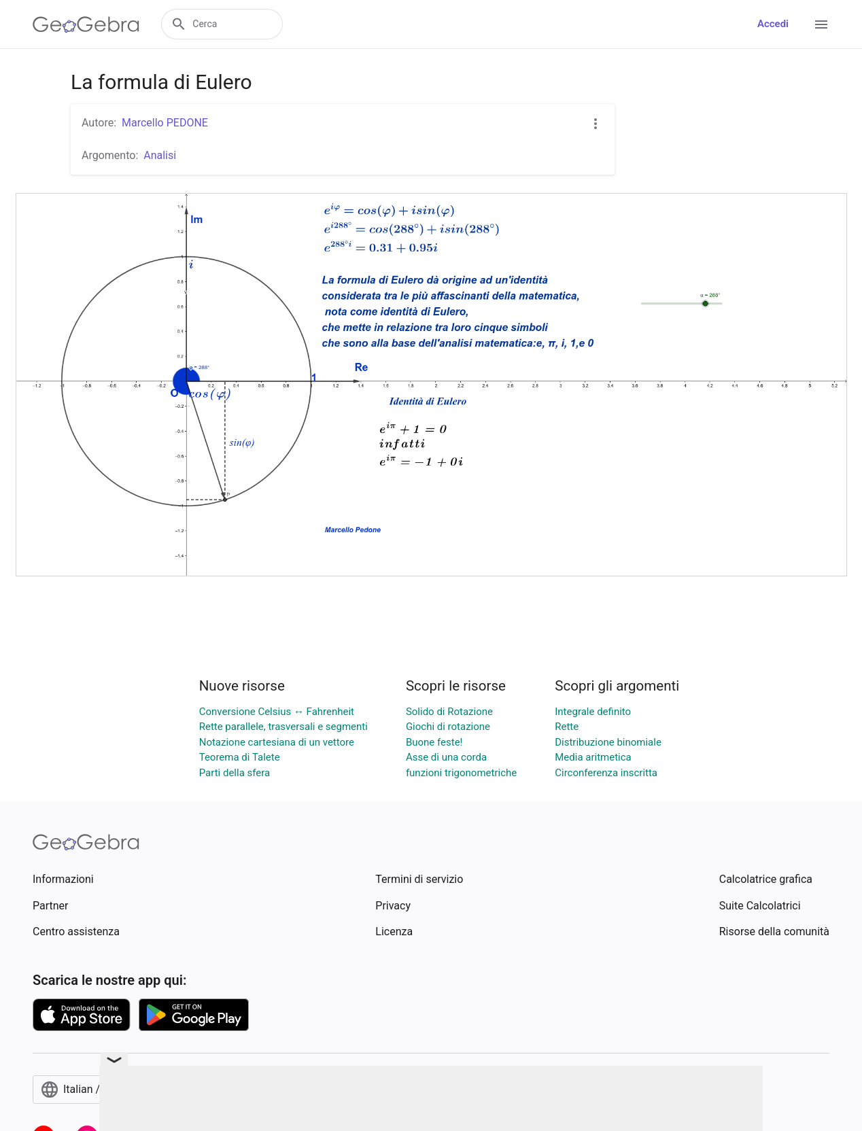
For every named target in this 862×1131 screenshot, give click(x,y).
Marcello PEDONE (165, 122)
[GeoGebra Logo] (86, 24)
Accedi (773, 24)
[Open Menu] (821, 24)
